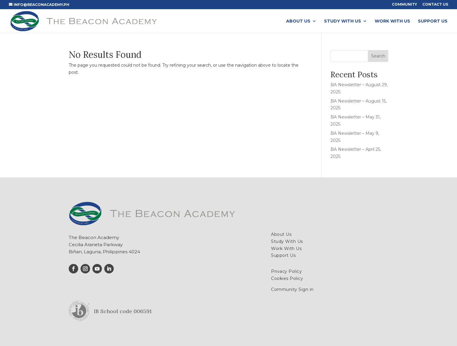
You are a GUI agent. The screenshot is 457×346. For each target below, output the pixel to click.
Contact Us (435, 5)
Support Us (433, 21)
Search (378, 56)
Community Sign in (292, 289)
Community (404, 5)
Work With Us (392, 21)
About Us (298, 21)
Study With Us (342, 21)
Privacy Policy (286, 271)
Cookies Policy (287, 278)
